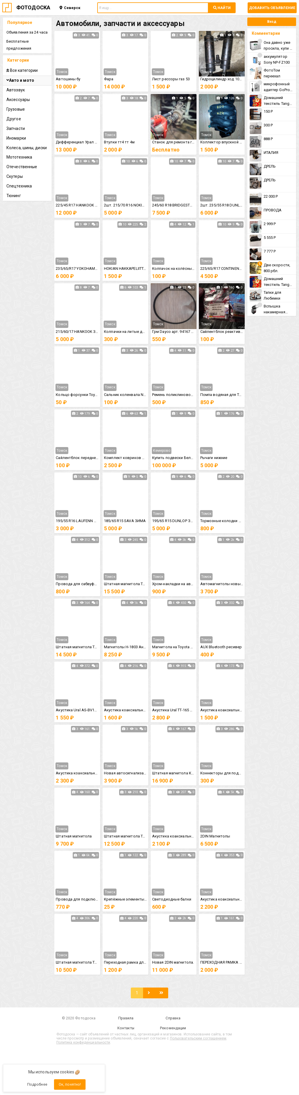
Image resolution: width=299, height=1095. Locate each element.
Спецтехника (19, 186)
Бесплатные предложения (18, 45)
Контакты (126, 1028)
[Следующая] (149, 993)
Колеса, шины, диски (26, 147)
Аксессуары (18, 99)
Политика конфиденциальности (83, 1042)
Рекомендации (173, 1028)
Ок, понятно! (70, 1084)
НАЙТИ (222, 8)
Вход (271, 21)
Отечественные (21, 166)
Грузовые (15, 109)
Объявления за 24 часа (27, 32)
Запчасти (15, 128)
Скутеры (14, 176)
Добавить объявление (272, 8)
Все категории (22, 70)
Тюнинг (13, 195)
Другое (13, 119)
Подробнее (37, 1084)
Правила (125, 1018)
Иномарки (16, 138)
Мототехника (19, 157)
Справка (173, 1018)
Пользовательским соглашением (198, 1038)
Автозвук (15, 90)
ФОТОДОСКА (33, 7)
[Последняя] (161, 993)
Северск (70, 8)
